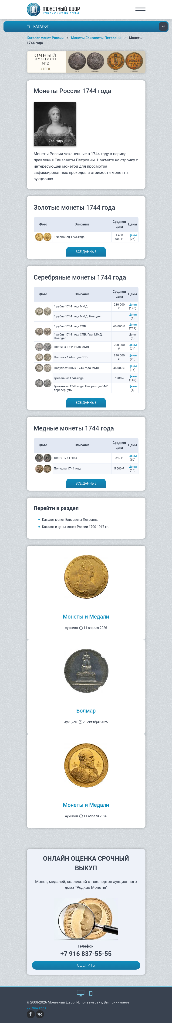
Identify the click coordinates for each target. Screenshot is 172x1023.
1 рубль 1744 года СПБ (70, 326)
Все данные (86, 252)
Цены (132, 235)
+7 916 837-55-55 (86, 954)
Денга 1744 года (65, 457)
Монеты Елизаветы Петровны (96, 38)
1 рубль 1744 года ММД (71, 306)
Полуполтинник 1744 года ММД (76, 368)
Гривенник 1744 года (69, 378)
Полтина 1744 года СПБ (71, 357)
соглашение (37, 1007)
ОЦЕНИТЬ (86, 965)
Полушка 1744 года (67, 468)
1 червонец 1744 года (69, 237)
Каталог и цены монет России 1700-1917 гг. (75, 527)
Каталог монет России (45, 38)
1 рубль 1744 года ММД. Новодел (77, 316)
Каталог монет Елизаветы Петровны (70, 519)
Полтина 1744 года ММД (71, 347)
